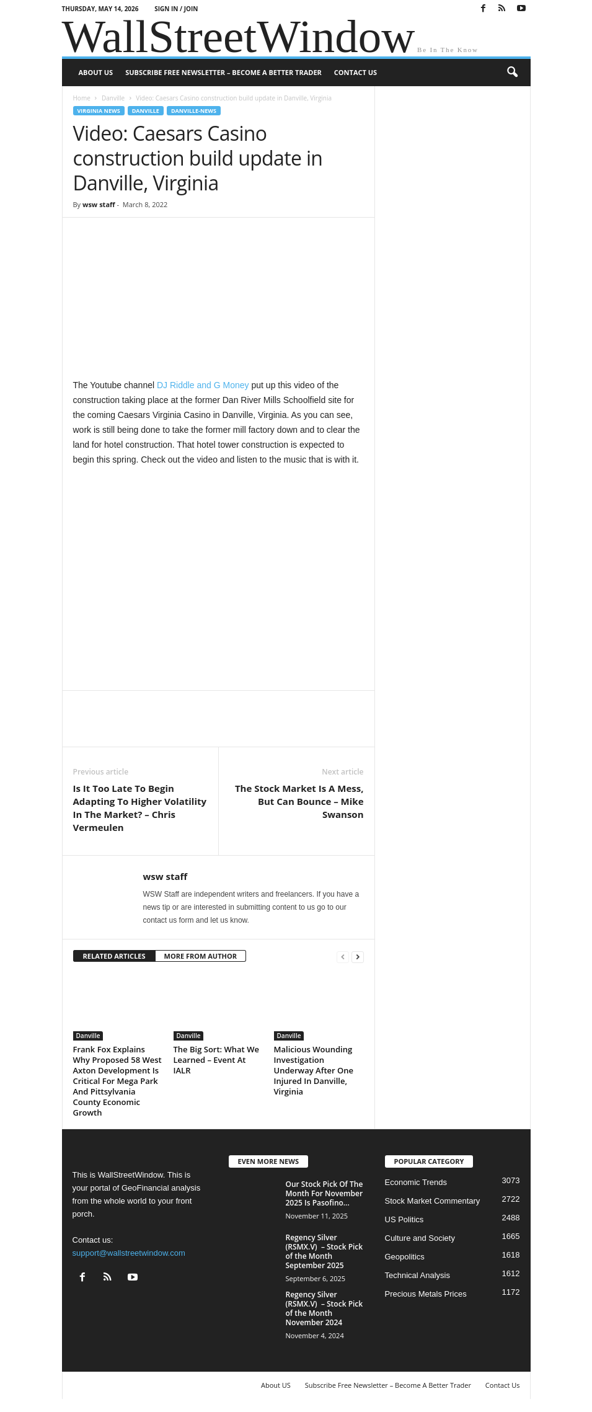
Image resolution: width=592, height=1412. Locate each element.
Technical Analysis (418, 1275)
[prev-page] (343, 956)
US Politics (404, 1219)
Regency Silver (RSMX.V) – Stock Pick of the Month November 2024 (324, 1308)
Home (82, 98)
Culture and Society (420, 1238)
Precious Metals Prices (426, 1294)
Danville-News (193, 111)
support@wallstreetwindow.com (129, 1253)
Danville (113, 98)
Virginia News (98, 111)
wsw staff (98, 204)
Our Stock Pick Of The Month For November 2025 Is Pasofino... (324, 1193)
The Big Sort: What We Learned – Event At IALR (216, 1060)
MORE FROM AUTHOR (200, 956)
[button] (512, 72)
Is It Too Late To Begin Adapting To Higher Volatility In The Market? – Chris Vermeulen (140, 807)
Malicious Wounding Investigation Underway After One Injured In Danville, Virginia (313, 1070)
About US (96, 72)
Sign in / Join (176, 8)
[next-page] (357, 956)
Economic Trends (416, 1182)
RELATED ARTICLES (114, 956)
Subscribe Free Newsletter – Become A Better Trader (223, 72)
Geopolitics (405, 1256)
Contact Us (355, 72)
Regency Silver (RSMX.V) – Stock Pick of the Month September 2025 (324, 1251)
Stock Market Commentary (432, 1201)
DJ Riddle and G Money (203, 385)
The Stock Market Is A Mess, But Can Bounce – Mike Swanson (299, 801)
